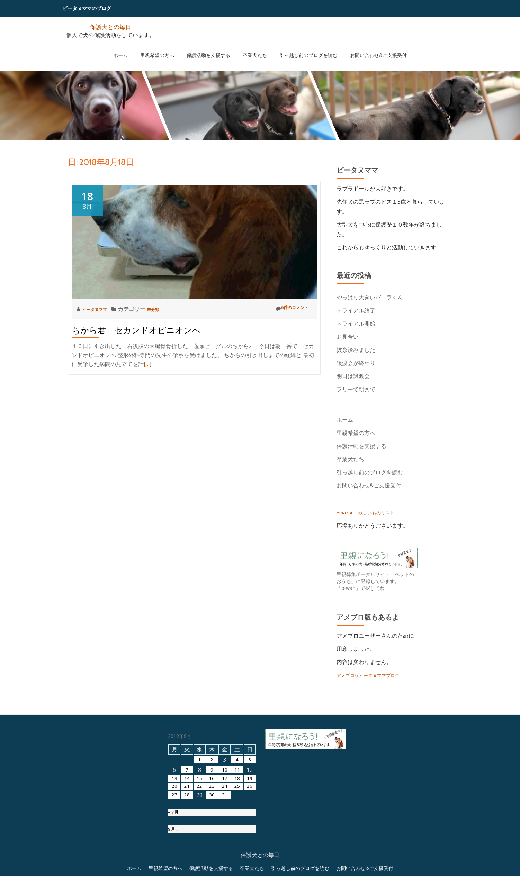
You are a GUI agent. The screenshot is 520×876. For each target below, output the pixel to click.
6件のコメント (287, 309)
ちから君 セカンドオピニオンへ (136, 330)
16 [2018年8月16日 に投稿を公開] (212, 849)
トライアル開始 (356, 323)
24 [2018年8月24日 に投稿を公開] (225, 859)
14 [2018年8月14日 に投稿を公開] (187, 849)
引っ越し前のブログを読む (298, 48)
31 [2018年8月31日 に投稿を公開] (225, 869)
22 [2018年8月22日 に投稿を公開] (199, 859)
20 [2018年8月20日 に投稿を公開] (174, 859)
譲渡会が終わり (356, 363)
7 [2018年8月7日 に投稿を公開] (186, 839)
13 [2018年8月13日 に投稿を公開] (174, 849)
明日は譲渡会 (353, 376)
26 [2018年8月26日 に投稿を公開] (249, 859)
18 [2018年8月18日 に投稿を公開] (237, 849)
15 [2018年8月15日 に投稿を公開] (199, 849)
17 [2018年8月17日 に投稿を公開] (225, 849)
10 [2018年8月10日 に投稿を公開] (225, 839)
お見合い (350, 336)
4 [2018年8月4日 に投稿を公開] (237, 829)
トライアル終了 (356, 310)
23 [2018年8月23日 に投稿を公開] (212, 859)
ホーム (138, 48)
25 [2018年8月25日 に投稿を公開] (237, 859)
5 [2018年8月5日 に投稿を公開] (249, 829)
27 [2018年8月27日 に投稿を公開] (174, 869)
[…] (147, 364)
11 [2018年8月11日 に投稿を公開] (237, 839)
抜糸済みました (356, 350)
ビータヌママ (99, 309)
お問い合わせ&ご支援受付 (361, 48)
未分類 (163, 309)
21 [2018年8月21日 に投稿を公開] (187, 859)
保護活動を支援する (212, 48)
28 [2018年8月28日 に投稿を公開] (187, 869)
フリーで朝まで (356, 389)
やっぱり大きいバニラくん (370, 297)
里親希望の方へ (168, 48)
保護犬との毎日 (110, 26)
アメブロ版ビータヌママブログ (375, 675)
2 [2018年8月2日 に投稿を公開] (212, 829)
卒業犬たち (251, 48)
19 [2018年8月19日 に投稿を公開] (249, 849)
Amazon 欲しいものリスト (372, 512)
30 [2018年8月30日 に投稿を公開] (212, 869)
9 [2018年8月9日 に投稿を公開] (212, 839)
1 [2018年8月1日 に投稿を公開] (199, 829)
